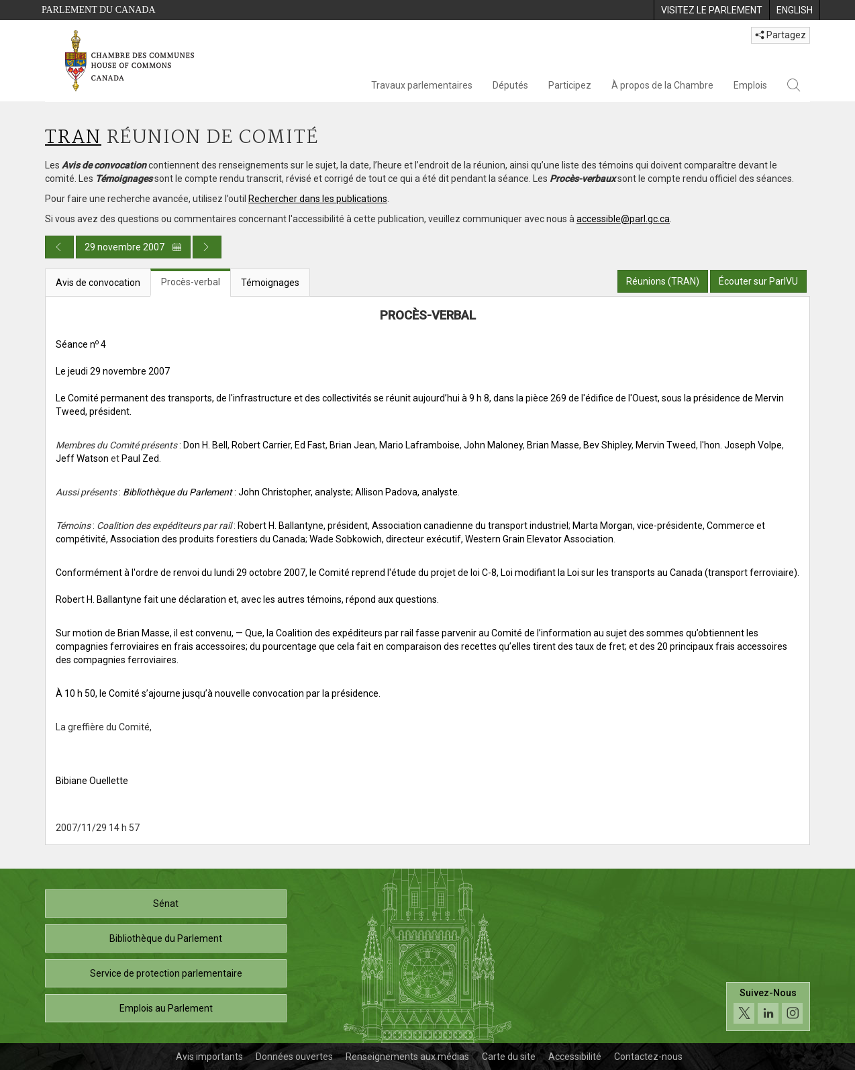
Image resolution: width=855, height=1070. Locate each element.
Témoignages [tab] (270, 282)
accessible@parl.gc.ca (623, 218)
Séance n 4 (81, 344)
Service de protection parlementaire (166, 973)
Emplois (750, 85)
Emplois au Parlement (166, 1008)
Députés (510, 85)
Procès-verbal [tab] (190, 282)
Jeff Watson (82, 458)
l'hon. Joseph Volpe (741, 445)
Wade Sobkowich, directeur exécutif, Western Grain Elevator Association (461, 539)
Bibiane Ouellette (92, 780)
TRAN (73, 138)
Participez (569, 85)
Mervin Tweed (666, 445)
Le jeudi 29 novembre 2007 (113, 371)
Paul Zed (140, 458)
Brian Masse (553, 445)
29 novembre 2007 (133, 247)
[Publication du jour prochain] (207, 247)
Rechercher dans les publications (317, 198)
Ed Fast (310, 445)
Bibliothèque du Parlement (165, 938)
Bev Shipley (607, 445)
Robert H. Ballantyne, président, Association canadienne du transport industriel (403, 525)
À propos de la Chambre (662, 85)
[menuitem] (711, 10)
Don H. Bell (205, 445)
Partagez (780, 35)
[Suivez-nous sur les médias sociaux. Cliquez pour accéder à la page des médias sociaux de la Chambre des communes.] (768, 1006)
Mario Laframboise (419, 445)
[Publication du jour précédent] (59, 247)
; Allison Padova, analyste (404, 492)
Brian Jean (352, 445)
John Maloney (493, 445)
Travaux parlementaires (421, 85)
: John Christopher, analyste (237, 492)
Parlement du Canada (99, 10)
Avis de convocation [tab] (98, 282)
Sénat (166, 903)
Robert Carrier (261, 445)
